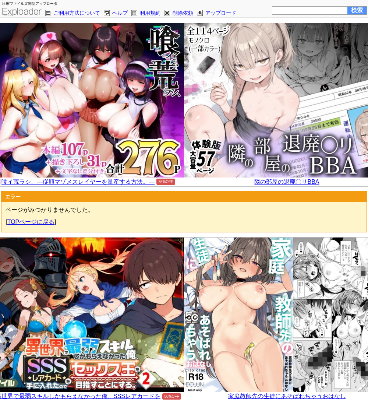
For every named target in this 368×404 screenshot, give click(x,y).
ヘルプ (120, 13)
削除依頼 (183, 13)
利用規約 (150, 13)
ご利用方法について (77, 13)
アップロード (220, 13)
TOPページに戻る (31, 222)
